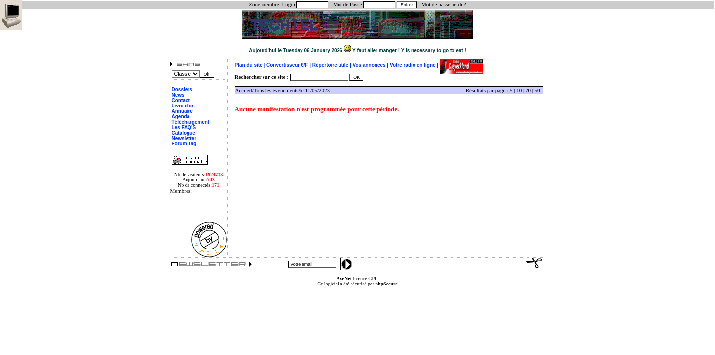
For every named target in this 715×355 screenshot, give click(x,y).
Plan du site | (250, 65)
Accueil (243, 90)
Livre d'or (183, 105)
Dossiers (182, 89)
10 (519, 90)
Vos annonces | (371, 65)
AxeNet (344, 278)
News (178, 95)
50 (537, 90)
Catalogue (183, 133)
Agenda (181, 116)
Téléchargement (191, 122)
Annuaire (182, 111)
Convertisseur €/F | (289, 65)
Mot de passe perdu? (443, 4)
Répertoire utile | (332, 65)
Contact (181, 100)
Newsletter (184, 138)
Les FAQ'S (184, 127)
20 (528, 90)
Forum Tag (184, 143)
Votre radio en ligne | (415, 65)
